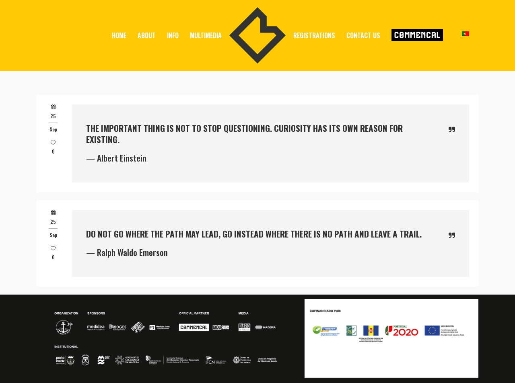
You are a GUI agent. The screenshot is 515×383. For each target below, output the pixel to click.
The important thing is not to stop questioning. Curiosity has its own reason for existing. (244, 133)
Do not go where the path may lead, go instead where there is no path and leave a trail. (254, 233)
